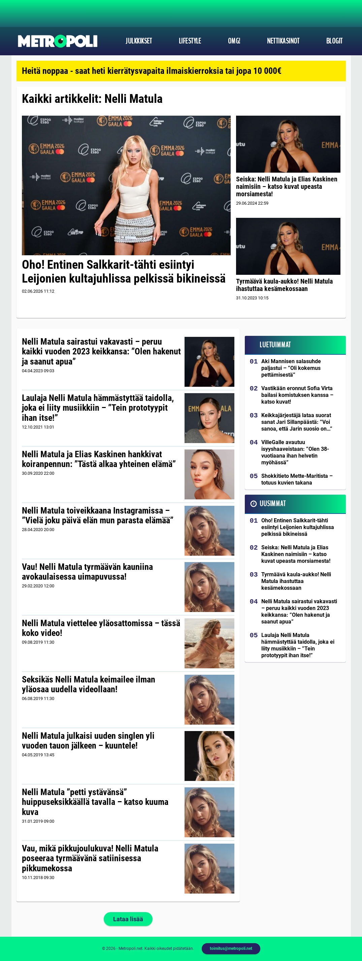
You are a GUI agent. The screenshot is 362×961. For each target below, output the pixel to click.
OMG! (234, 41)
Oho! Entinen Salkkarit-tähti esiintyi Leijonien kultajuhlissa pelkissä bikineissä (124, 272)
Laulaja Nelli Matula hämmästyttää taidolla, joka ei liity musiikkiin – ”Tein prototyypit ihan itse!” (98, 408)
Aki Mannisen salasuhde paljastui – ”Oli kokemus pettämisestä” (291, 368)
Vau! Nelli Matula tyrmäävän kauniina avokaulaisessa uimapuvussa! (87, 572)
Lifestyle (190, 41)
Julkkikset (139, 41)
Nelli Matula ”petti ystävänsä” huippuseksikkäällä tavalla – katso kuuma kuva (95, 802)
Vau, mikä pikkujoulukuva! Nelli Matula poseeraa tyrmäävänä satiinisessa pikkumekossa (90, 858)
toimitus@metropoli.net (231, 948)
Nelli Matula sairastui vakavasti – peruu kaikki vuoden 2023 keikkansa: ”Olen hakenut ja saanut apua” (101, 352)
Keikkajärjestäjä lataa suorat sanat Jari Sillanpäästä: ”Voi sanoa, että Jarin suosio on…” (296, 422)
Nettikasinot (283, 41)
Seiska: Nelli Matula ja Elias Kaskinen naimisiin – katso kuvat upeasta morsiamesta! (286, 186)
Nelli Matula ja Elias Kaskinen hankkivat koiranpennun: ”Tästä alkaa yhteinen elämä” (99, 459)
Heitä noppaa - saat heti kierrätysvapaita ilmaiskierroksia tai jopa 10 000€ (152, 71)
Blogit (334, 41)
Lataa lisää (128, 919)
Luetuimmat (275, 345)
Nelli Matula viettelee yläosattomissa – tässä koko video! (101, 628)
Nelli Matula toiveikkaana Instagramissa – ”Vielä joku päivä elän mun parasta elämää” (97, 515)
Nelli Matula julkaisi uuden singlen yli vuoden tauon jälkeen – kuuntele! (88, 741)
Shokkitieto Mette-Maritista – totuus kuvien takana (297, 479)
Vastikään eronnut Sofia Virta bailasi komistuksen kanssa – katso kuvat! (297, 395)
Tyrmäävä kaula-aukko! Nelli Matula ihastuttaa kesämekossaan (284, 285)
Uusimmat (273, 504)
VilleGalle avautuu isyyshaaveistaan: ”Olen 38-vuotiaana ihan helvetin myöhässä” (295, 452)
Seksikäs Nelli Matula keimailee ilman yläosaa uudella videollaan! (88, 684)
